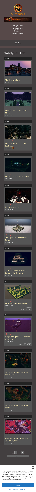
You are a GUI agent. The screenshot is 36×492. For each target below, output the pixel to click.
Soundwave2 (10, 209)
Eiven (8, 82)
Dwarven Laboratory (13, 207)
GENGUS (9, 148)
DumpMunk (10, 275)
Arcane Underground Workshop (17, 176)
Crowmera (10, 242)
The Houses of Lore (12, 80)
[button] (33, 467)
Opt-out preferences (13, 489)
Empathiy (9, 178)
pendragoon (10, 341)
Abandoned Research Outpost (16, 303)
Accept (18, 485)
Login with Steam (18, 25)
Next (18, 456)
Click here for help (18, 33)
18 (23, 452)
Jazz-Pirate (10, 305)
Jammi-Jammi (10, 115)
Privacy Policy (23, 489)
